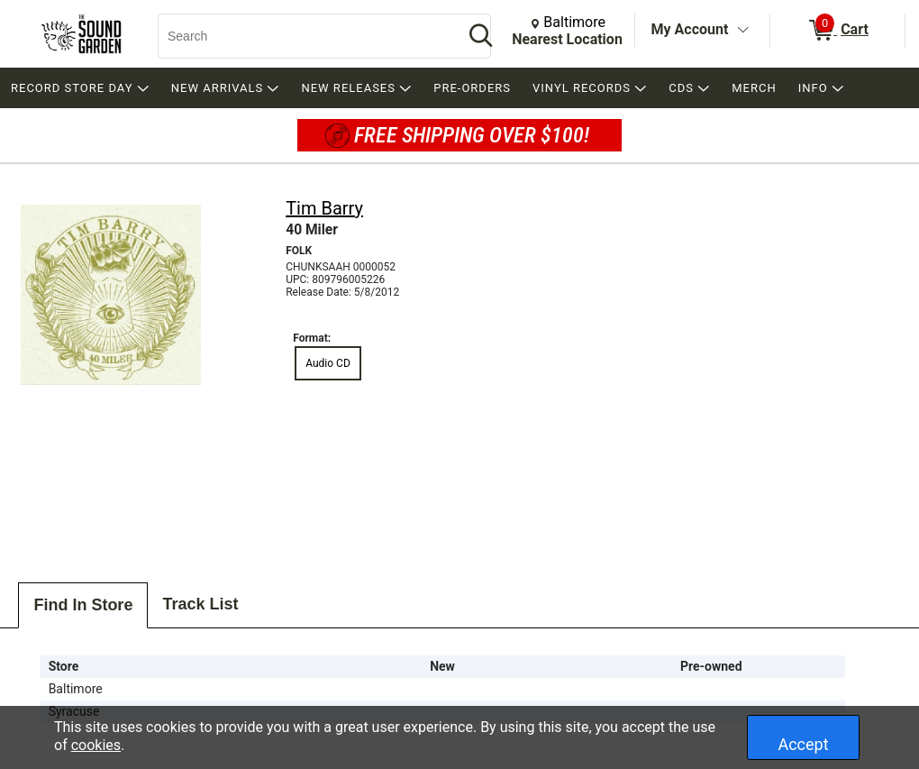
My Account (690, 29)
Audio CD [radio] (327, 363)
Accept (803, 744)
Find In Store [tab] (82, 605)
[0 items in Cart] (837, 30)
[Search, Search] (302, 36)
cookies (96, 745)
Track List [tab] (200, 604)
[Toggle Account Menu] (742, 30)
